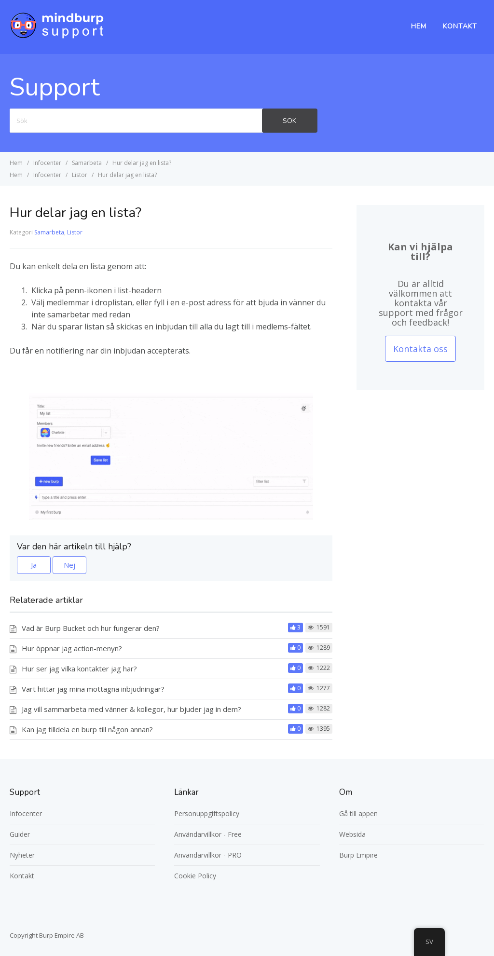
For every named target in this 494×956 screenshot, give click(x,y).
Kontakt (460, 26)
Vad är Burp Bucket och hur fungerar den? (91, 628)
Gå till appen (358, 813)
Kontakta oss (420, 349)
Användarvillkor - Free (208, 834)
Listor (74, 232)
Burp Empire (358, 855)
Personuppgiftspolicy (206, 813)
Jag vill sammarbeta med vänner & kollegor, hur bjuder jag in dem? (131, 709)
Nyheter (22, 855)
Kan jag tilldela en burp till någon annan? (87, 729)
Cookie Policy (195, 875)
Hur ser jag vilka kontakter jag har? (79, 668)
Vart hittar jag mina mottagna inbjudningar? (93, 689)
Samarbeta (49, 232)
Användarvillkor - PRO (208, 855)
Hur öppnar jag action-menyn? (72, 648)
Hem (418, 26)
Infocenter (26, 813)
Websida (352, 834)
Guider (20, 834)
